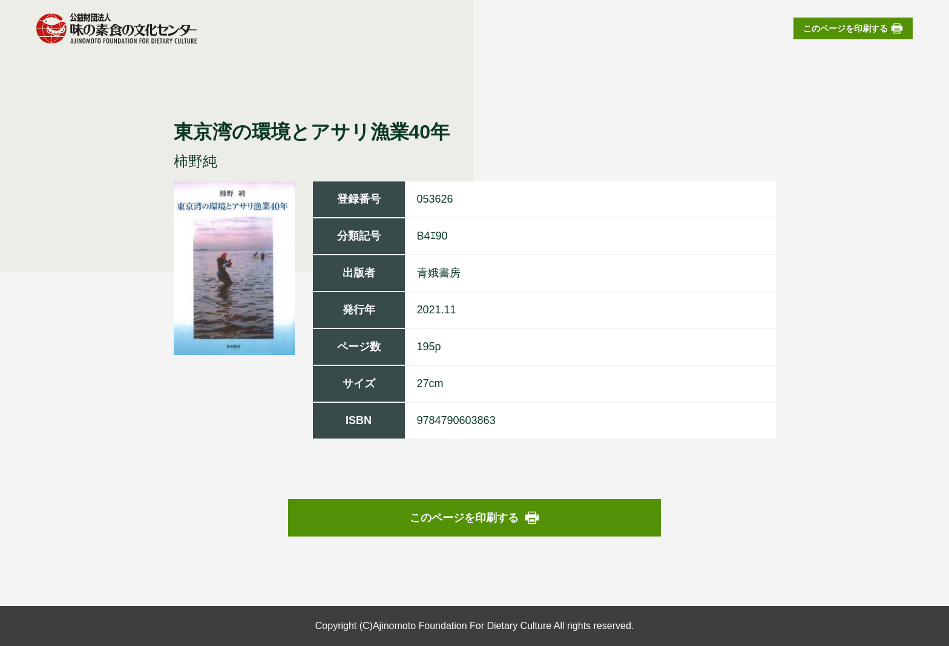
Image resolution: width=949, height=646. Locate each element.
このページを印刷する (845, 28)
